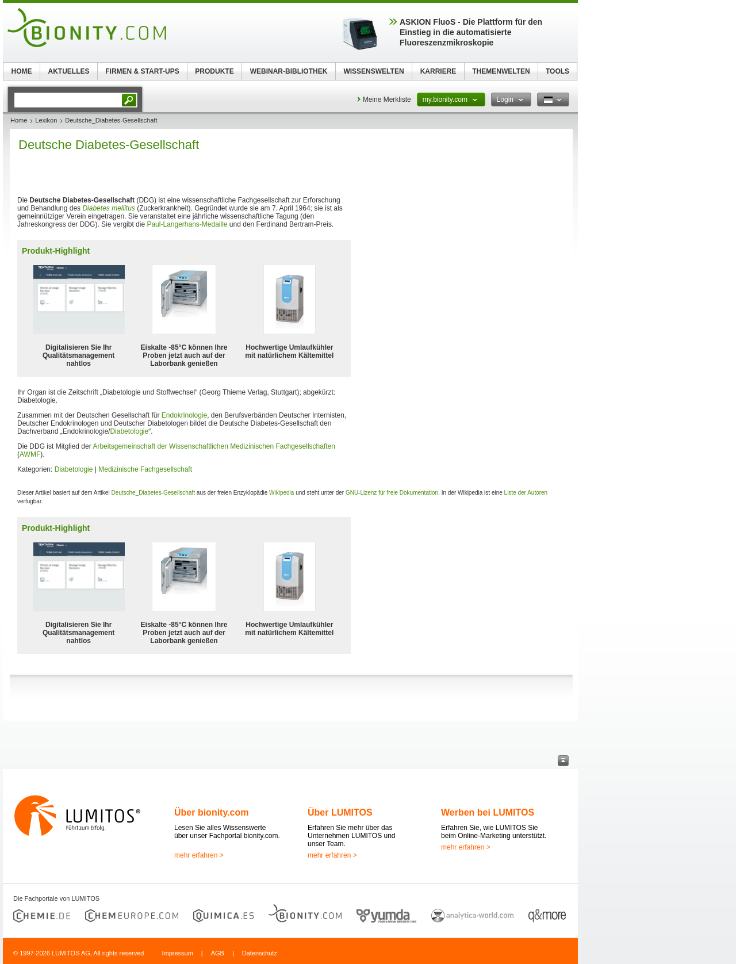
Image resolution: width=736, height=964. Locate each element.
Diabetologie (129, 431)
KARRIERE (438, 71)
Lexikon (46, 120)
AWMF (30, 454)
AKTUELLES (69, 71)
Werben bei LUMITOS (487, 812)
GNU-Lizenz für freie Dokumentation (392, 492)
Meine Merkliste (387, 99)
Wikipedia (281, 492)
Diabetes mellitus (108, 208)
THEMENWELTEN (501, 71)
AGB (217, 953)
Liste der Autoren (526, 492)
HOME (22, 71)
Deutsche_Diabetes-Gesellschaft (153, 492)
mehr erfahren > (199, 855)
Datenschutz (259, 953)
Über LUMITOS (340, 812)
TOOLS (557, 71)
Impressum (177, 953)
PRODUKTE (214, 71)
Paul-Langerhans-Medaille (187, 224)
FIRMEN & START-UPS (142, 71)
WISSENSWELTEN (373, 71)
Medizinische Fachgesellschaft (145, 469)
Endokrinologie (184, 415)
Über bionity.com (211, 812)
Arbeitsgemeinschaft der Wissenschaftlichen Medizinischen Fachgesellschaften (214, 446)
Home (18, 120)
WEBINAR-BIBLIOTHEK (289, 71)
